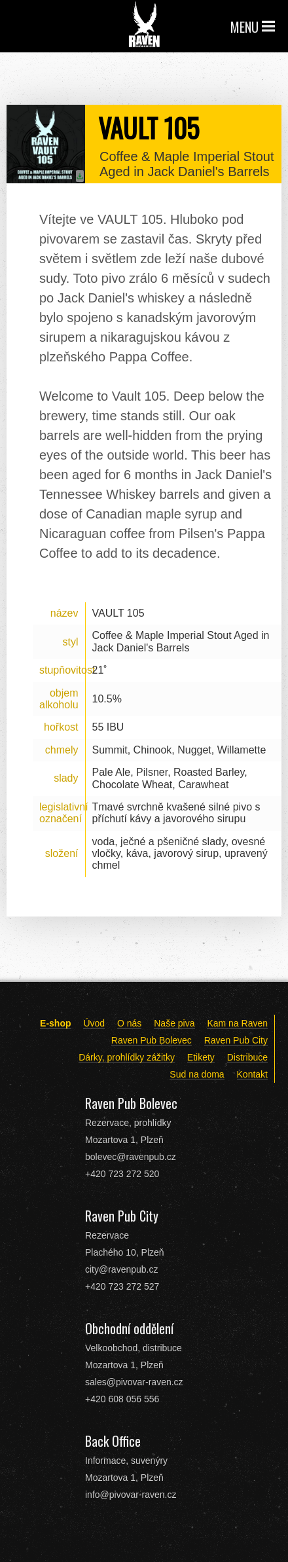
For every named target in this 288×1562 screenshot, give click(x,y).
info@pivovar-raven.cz (131, 1494)
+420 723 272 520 (122, 1174)
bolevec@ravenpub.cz (130, 1157)
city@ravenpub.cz (121, 1269)
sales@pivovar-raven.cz (134, 1382)
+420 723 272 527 (122, 1286)
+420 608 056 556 (122, 1399)
